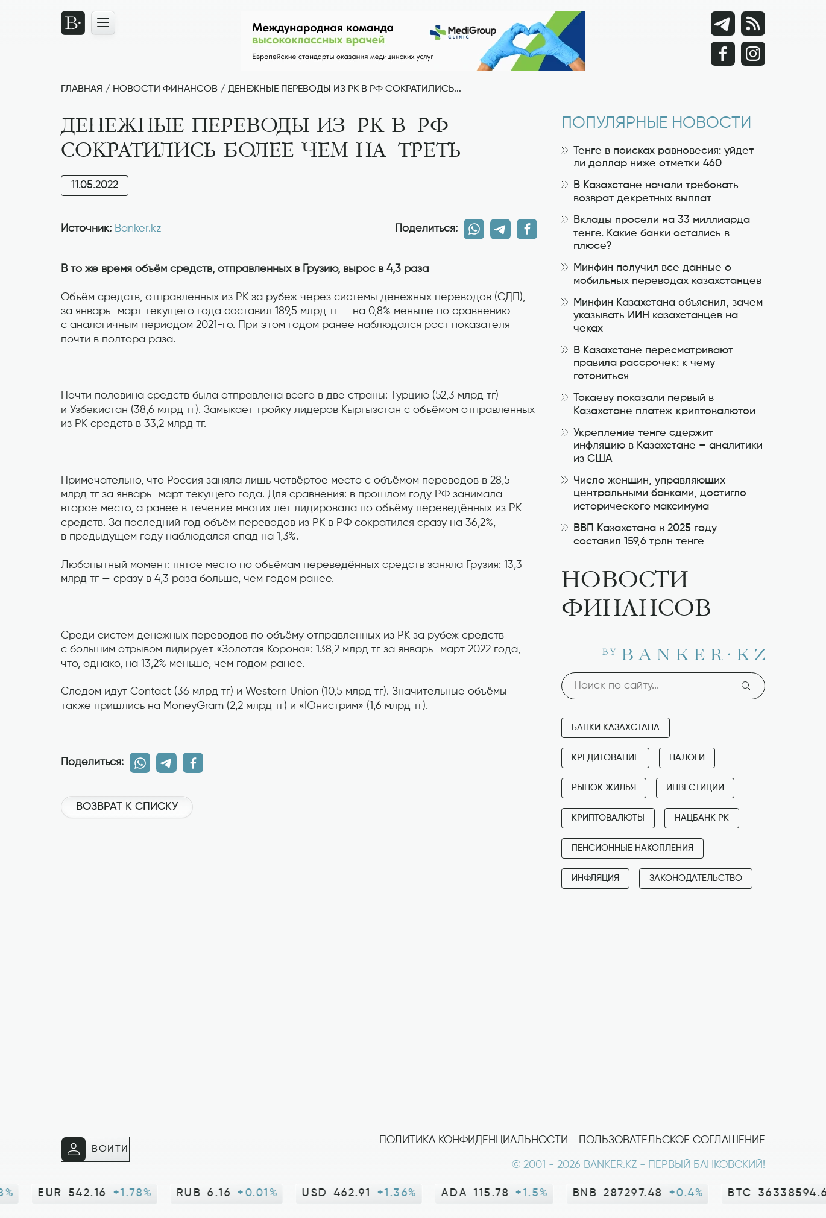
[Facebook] (723, 54)
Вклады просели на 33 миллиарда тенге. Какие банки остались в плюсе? (655, 233)
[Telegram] (723, 23)
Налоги (687, 757)
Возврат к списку (127, 806)
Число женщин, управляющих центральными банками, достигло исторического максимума (653, 493)
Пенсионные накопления (632, 848)
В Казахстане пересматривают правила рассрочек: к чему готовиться (647, 363)
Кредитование (605, 757)
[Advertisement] (299, 868)
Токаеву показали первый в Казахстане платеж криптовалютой (658, 405)
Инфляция (595, 878)
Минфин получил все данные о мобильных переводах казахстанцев (661, 274)
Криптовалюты (608, 817)
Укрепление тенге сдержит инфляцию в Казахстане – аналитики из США (662, 446)
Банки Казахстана (616, 727)
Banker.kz (138, 228)
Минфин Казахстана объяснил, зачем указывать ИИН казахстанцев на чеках (662, 315)
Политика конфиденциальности (473, 1140)
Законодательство (695, 878)
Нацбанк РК (702, 817)
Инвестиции (695, 787)
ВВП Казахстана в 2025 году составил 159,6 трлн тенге (639, 535)
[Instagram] (753, 54)
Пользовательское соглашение (672, 1140)
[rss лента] (753, 23)
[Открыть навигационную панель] (103, 23)
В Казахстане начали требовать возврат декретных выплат (650, 192)
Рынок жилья (604, 787)
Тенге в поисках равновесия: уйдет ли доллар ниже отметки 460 (657, 157)
